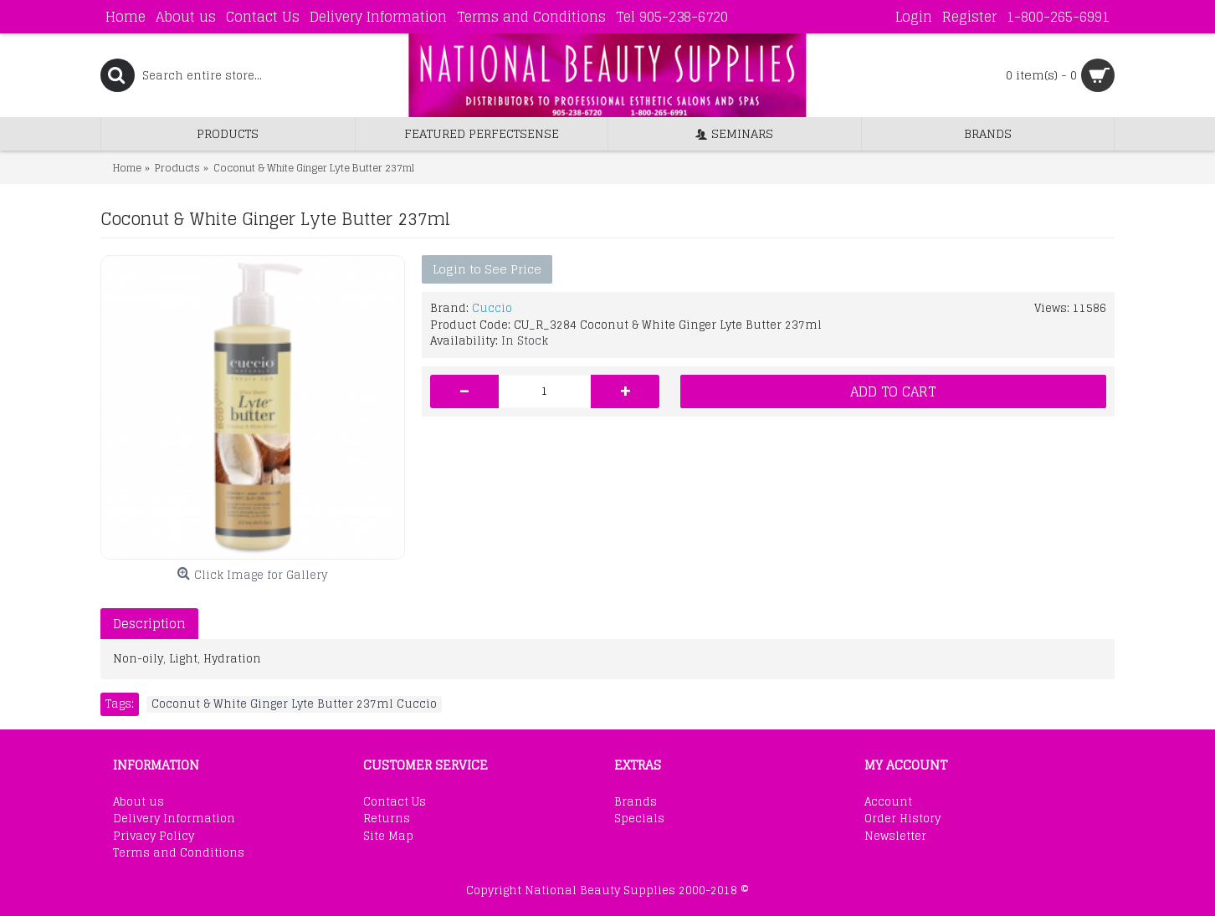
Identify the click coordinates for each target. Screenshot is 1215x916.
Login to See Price (487, 268)
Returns (386, 818)
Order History (902, 818)
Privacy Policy (153, 836)
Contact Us (394, 802)
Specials (639, 818)
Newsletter (895, 836)
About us (138, 802)
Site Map (388, 836)
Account (888, 802)
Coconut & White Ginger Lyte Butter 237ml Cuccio (294, 704)
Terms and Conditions (178, 853)
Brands (635, 802)
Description (149, 623)
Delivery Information (174, 818)
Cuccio (492, 308)
